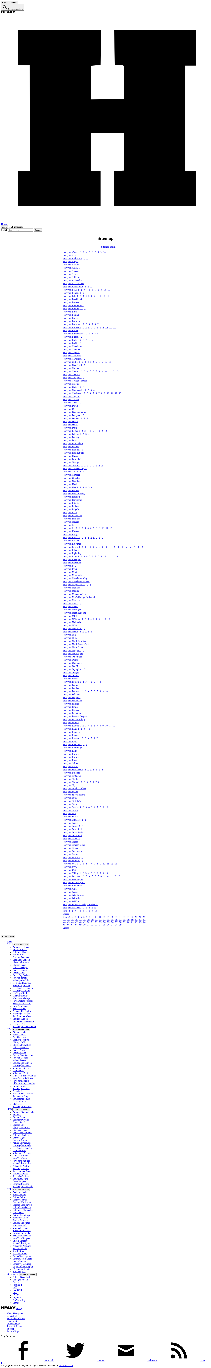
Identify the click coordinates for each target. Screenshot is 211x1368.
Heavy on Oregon (71, 672)
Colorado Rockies (21, 1135)
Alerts (4, 227)
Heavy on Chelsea (71, 368)
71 (88, 924)
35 (112, 919)
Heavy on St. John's (72, 801)
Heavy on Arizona (71, 264)
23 (64, 919)
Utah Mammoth (20, 1261)
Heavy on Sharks (70, 779)
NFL (9, 944)
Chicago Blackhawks (22, 1205)
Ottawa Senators (20, 1241)
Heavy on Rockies (71, 757)
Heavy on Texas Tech (72, 835)
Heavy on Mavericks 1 (73, 594)
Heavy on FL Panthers (73, 443)
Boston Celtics (19, 1034)
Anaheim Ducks (20, 1192)
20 (136, 917)
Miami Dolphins (20, 995)
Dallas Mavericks (21, 1047)
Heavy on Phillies (71, 704)
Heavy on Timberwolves (74, 845)
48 (80, 922)
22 (144, 917)
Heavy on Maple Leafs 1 (74, 584)
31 (96, 919)
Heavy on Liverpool (72, 559)
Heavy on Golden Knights (75, 468)
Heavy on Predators (72, 713)
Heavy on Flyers (70, 456)
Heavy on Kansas (71, 531)
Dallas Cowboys (20, 967)
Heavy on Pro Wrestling (74, 719)
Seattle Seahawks (21, 1019)
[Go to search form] (12, 7)
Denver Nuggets (20, 1050)
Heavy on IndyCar (71, 509)
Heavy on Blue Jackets (73, 305)
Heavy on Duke (70, 428)
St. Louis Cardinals (21, 1176)
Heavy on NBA (70, 625)
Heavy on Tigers (70, 842)
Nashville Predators (22, 1230)
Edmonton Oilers (20, 1217)
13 (117, 371)
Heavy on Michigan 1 (73, 609)
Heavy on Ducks (70, 424)
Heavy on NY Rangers (73, 653)
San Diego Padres (21, 1168)
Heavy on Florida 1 (71, 449)
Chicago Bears (19, 965)
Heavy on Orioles (71, 675)
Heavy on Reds (70, 751)
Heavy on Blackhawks (73, 299)
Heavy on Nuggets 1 (72, 650)
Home (9, 941)
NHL (9, 1189)
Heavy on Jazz (69, 525)
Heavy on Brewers (71, 321)
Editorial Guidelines (16, 1318)
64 (144, 922)
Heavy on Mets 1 (70, 603)
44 (64, 922)
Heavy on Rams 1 (71, 729)
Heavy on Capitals (71, 352)
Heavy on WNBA (71, 901)
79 (120, 924)
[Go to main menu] (9, 2)
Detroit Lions (19, 972)
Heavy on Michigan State (74, 613)
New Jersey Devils (21, 1233)
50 (88, 922)
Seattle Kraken (19, 1251)
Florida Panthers (20, 1220)
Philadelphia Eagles (22, 1011)
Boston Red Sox (20, 1122)
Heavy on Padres (70, 685)
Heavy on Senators (71, 773)
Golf (15, 1287)
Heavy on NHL (70, 638)
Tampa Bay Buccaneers (23, 1021)
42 (140, 919)
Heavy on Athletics (71, 277)
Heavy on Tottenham (72, 851)
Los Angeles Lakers (22, 1065)
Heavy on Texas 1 (71, 829)
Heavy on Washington (73, 879)
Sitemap (10, 1329)
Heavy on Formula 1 (72, 459)
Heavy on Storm (70, 810)
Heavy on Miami (70, 606)
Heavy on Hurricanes (72, 500)
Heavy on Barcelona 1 (73, 286)
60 (128, 922)
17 (133, 547)
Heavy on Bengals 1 (72, 293)
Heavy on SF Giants (72, 776)
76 (108, 924)
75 (104, 924)
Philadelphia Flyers (21, 1243)
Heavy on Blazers (71, 302)
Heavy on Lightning (72, 553)
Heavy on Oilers (70, 660)
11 (108, 290)
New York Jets (19, 1008)
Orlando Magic (19, 1086)
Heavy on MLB (70, 616)
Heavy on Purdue (71, 722)
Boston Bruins (19, 1194)
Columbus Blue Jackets (23, 1210)
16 (129, 547)
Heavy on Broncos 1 (72, 324)
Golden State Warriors (23, 1055)
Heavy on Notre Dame (73, 647)
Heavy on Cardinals (72, 355)
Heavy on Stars (70, 804)
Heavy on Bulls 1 (71, 340)
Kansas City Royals (22, 1143)
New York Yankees (21, 1161)
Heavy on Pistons (71, 710)
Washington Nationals (23, 1186)
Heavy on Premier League (75, 716)
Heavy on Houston (71, 497)
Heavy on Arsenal (71, 271)
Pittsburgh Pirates (21, 1166)
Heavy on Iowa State (72, 515)
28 (84, 919)
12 (114, 327)
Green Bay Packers (21, 975)
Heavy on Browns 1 (72, 327)
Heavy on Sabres (70, 763)
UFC (15, 1292)
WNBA (16, 1295)
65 (64, 924)
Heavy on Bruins (70, 330)
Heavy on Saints (70, 766)
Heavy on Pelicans (71, 694)
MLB (9, 1109)
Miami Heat (18, 1070)
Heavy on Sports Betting (74, 794)
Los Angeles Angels (22, 1145)
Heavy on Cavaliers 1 (72, 359)
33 (104, 919)
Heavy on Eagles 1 (71, 431)
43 (144, 919)
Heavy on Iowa (70, 512)
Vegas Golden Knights (23, 1266)
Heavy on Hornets (71, 490)
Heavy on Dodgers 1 (72, 415)
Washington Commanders (24, 1026)
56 (112, 922)
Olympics (17, 1297)
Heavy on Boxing (71, 315)
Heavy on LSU (69, 566)
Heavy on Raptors (71, 735)
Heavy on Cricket (71, 399)
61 (132, 922)
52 (96, 922)
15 (125, 547)
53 (100, 922)
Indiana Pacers (19, 1060)
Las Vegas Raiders (21, 993)
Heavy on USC (70, 870)
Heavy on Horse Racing (74, 493)
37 (120, 919)
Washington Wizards (22, 1106)
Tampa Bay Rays (20, 1179)
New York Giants (20, 1006)
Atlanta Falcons (20, 949)
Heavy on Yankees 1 (72, 907)
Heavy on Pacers (70, 678)
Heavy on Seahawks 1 (73, 769)
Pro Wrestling (19, 1300)
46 (72, 922)
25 (72, 919)
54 (104, 922)
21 (140, 917)
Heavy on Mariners (71, 587)
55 (108, 922)
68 (76, 924)
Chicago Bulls (19, 1042)
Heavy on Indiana (71, 506)
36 (116, 919)
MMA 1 (66, 911)
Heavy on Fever (70, 440)
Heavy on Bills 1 (70, 296)
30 (92, 919)
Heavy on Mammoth (72, 575)
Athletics (17, 1114)
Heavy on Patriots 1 (72, 691)
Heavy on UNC (70, 867)
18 (137, 547)
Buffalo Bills (18, 954)
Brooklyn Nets (19, 1037)
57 (116, 922)
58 (120, 922)
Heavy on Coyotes (71, 396)
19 (141, 547)
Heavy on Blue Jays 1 (73, 308)
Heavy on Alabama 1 (72, 258)
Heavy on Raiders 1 (72, 725)
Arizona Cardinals (21, 947)
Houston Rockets (20, 1058)
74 (100, 924)
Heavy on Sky (69, 785)
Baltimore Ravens (21, 952)
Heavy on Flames (71, 446)
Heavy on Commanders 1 (74, 390)
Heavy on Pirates (70, 707)
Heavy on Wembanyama (74, 882)
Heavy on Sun (69, 813)
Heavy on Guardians (72, 481)
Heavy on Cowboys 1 (72, 393)
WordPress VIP (66, 1365)
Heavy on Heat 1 (70, 487)
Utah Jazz (17, 1104)
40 (132, 919)
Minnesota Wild (20, 1225)
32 (100, 919)
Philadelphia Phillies (22, 1163)
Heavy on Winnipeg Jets (74, 895)
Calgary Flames (20, 1199)
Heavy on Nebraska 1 (72, 628)
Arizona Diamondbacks (23, 1112)
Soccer (66, 914)
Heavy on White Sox (72, 885)
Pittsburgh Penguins (22, 1246)
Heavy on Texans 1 (71, 826)
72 (92, 924)
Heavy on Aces (70, 255)
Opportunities (13, 1321)
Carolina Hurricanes (22, 1202)
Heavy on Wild (70, 889)
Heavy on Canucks (71, 349)
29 (88, 919)
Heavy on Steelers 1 (72, 807)
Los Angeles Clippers (22, 1063)
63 (140, 922)
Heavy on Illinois (71, 503)
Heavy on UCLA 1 (71, 857)
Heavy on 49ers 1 (71, 252)
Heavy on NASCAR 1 (73, 619)
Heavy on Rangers (71, 732)
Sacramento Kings (21, 1096)
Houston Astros (20, 1140)
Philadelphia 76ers (21, 1088)
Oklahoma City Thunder (24, 1083)
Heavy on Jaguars (71, 522)
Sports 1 (66, 917)
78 (116, 924)
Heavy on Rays (70, 741)
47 (76, 922)
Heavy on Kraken (71, 540)
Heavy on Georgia (71, 462)
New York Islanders (22, 1235)
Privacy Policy (13, 1323)
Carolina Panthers (21, 957)
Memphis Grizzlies (21, 1068)
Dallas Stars (18, 1212)
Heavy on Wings (70, 892)
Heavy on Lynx (70, 569)
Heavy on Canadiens (72, 346)
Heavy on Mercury (71, 600)
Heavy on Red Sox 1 (72, 744)
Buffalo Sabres (19, 1197)
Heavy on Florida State (73, 453)
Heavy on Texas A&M (73, 832)
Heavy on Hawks (70, 484)
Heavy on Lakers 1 (71, 547)
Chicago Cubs (19, 1125)
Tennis (16, 1303)
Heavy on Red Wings (72, 747)
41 (136, 919)
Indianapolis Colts (21, 980)
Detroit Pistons (19, 1052)
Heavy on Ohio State (72, 656)
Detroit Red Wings (21, 1215)
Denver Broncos (20, 970)
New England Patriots (23, 1001)
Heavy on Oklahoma (72, 663)
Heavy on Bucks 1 (71, 337)
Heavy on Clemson (71, 374)
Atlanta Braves (19, 1117)
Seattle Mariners (20, 1173)
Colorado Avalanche (22, 1207)
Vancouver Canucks (22, 1264)
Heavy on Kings (70, 534)
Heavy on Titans (70, 848)
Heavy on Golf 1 (70, 471)
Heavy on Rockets (71, 754)
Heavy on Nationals (72, 622)
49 (84, 922)
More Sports (12, 1274)
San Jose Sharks (20, 1248)
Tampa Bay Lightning (23, 1256)
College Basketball (21, 1277)
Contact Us (12, 1316)
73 (96, 924)
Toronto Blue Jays (21, 1184)
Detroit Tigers (19, 1137)
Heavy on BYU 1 (71, 343)
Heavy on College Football (75, 380)
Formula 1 (17, 1285)
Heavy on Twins (70, 854)
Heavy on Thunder (71, 838)
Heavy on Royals (70, 760)
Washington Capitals (22, 1269)
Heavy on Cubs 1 (71, 402)
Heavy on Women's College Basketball (80, 904)
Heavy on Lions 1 (71, 556)
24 (68, 919)
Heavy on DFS (69, 409)
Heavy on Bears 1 (71, 290)
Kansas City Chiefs (21, 985)
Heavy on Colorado (72, 384)
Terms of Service (14, 1326)
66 (68, 924)
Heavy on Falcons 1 (72, 434)
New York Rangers (21, 1238)
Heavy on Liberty (71, 550)
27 (80, 919)
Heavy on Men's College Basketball (79, 597)
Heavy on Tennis (70, 823)
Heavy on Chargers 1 (72, 365)
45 (68, 922)
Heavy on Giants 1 (71, 465)
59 (124, 922)
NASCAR (17, 1290)
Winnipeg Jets (19, 1271)
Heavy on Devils (70, 406)
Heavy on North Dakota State (76, 644)
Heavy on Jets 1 (70, 528)
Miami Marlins (19, 1150)
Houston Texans (20, 978)
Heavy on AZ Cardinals (73, 283)
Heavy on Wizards (71, 898)
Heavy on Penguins (71, 697)
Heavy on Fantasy (71, 437)
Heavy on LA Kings (72, 544)
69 (80, 924)
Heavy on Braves (70, 318)
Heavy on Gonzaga (71, 475)
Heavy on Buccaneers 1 (73, 333)
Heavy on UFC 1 (70, 863)
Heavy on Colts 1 (71, 387)
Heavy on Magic (70, 572)
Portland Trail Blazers (23, 1093)
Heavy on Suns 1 (70, 816)
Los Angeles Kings (21, 1223)
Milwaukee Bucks (21, 1073)
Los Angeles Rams (21, 990)
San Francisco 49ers (22, 1016)
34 (108, 919)
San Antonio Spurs (21, 1099)
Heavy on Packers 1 (72, 682)
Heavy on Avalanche (72, 280)
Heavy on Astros (70, 274)
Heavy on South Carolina (74, 788)
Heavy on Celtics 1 (71, 362)
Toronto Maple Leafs (22, 1259)
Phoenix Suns (19, 1091)
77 (112, 924)
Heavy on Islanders (71, 518)
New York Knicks (21, 1081)
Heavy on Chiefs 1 (71, 371)
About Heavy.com (15, 1313)
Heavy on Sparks (70, 791)
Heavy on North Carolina (74, 641)
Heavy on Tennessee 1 (73, 820)
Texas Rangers (19, 1181)
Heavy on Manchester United (76, 581)
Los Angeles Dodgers (22, 1148)
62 (136, 922)
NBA (9, 1029)
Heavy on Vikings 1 (72, 873)
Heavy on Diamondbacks (74, 412)
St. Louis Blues (20, 1253)
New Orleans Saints (22, 1003)
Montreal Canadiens (22, 1228)
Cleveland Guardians (22, 1132)
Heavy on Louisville (72, 562)
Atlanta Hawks (19, 1032)
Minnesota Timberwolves (24, 1075)
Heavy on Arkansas (71, 268)
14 (121, 547)
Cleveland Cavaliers (22, 1045)
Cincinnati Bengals (21, 960)
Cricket (16, 1282)
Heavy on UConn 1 (71, 860)
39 (128, 919)
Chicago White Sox (21, 1127)
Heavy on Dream (70, 421)
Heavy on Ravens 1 (72, 738)
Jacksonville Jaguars (22, 983)
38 (124, 919)
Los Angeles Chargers (23, 988)
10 (104, 252)
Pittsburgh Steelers (21, 1013)
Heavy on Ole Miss (71, 666)
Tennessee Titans (20, 1024)
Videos (66, 928)
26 (76, 919)
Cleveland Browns (21, 962)
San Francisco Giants (22, 1171)
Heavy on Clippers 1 (72, 377)
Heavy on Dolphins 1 (72, 418)
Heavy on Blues (70, 311)
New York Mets (20, 1158)
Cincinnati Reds (20, 1130)
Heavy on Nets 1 (70, 631)
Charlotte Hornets (21, 1040)
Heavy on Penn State (72, 700)
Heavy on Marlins (71, 591)
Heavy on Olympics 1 (73, 669)
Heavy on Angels (70, 261)
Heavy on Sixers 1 (71, 782)
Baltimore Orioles (21, 1120)
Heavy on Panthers (71, 688)
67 (72, 924)
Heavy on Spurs (70, 798)
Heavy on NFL (69, 635)
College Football (20, 1279)
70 (84, 924)
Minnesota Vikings (21, 998)
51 (92, 922)
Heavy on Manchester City (75, 578)
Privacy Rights (13, 1331)
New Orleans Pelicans (23, 1078)
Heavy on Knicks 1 (71, 537)
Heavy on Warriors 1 (72, 876)
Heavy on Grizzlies (71, 478)
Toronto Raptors (20, 1101)
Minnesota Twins (20, 1155)
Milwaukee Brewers (22, 1153)
